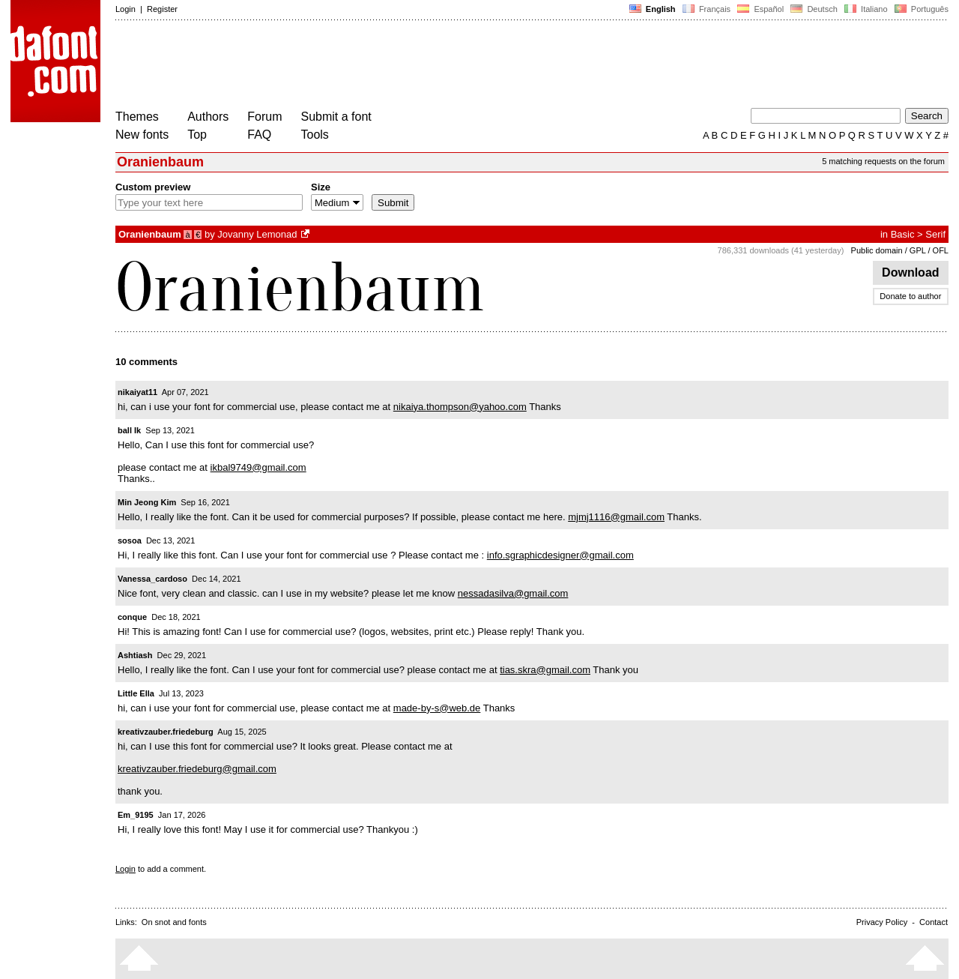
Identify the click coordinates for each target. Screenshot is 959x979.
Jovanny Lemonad (257, 234)
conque (132, 616)
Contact (933, 922)
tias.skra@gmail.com (545, 669)
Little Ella (136, 693)
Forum (264, 116)
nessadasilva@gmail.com (513, 593)
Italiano (866, 8)
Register (162, 8)
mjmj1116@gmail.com (616, 516)
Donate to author (910, 296)
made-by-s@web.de (437, 708)
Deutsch (814, 8)
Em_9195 (136, 814)
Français (706, 8)
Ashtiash (135, 655)
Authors (208, 116)
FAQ (259, 134)
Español (760, 8)
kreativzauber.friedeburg (166, 731)
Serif (935, 234)
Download (911, 272)
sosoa (130, 540)
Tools (315, 134)
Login (125, 8)
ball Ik (129, 430)
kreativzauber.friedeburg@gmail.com (197, 768)
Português (920, 8)
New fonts (142, 134)
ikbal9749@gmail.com (258, 467)
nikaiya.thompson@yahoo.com (460, 406)
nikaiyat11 (137, 392)
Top (197, 134)
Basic (903, 234)
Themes (137, 116)
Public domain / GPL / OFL (900, 250)
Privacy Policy (881, 922)
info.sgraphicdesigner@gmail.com (560, 555)
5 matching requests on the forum (883, 161)
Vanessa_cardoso (152, 578)
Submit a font (336, 116)
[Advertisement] (388, 66)
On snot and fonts (174, 922)
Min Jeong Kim (147, 502)
